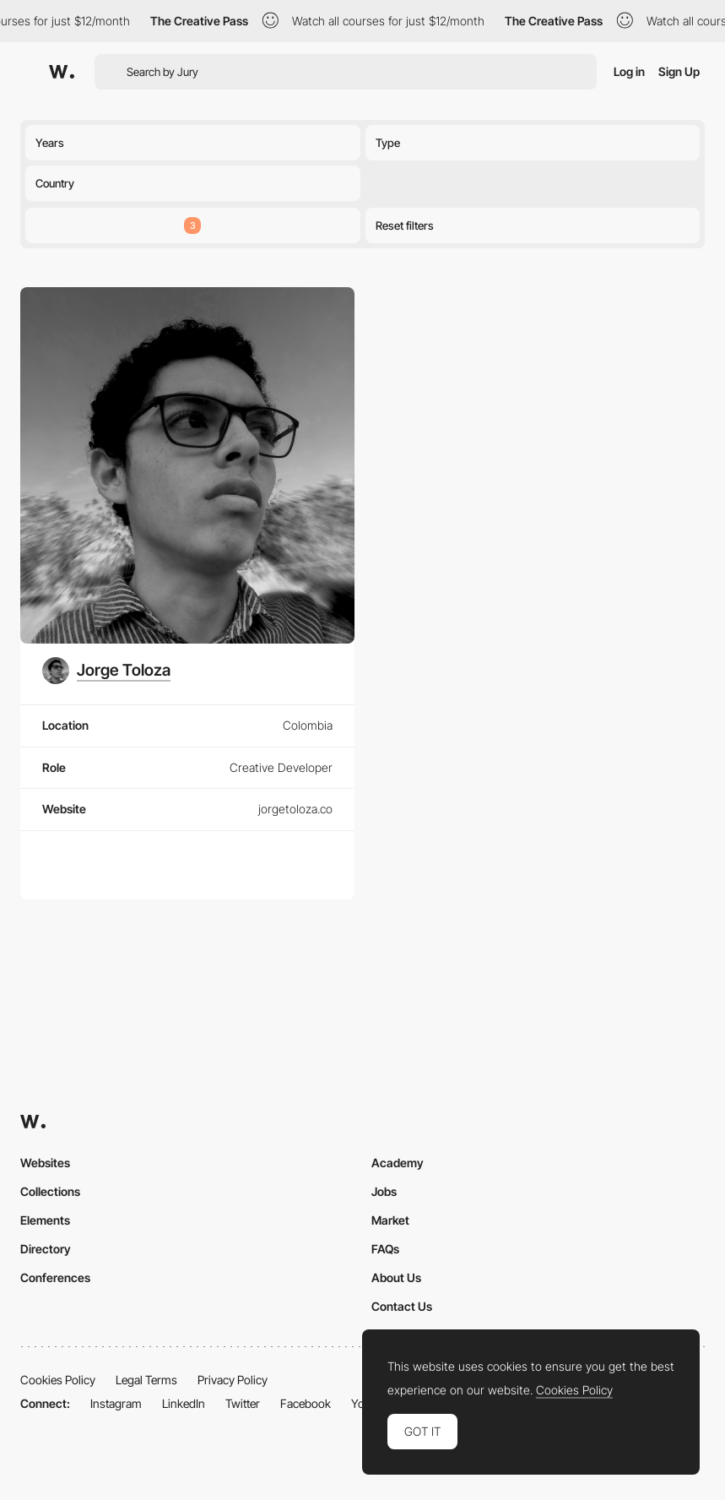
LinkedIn (183, 1403)
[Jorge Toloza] (106, 670)
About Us (396, 1277)
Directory (45, 1249)
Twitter (242, 1403)
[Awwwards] (61, 72)
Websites (45, 1162)
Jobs (384, 1191)
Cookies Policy (57, 1379)
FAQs (385, 1249)
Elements (45, 1220)
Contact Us (401, 1306)
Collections (50, 1191)
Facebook (305, 1403)
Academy (397, 1162)
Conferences (55, 1277)
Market (390, 1220)
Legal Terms (146, 1379)
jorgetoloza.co (295, 809)
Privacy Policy (232, 1379)
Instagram (116, 1403)
